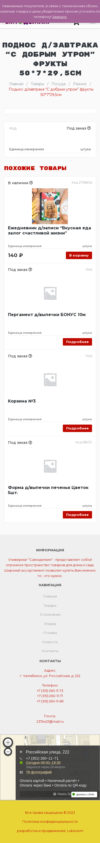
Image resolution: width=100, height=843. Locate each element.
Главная (50, 596)
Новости (50, 642)
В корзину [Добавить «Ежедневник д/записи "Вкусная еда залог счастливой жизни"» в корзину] (79, 255)
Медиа (50, 624)
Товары (50, 605)
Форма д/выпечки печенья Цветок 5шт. (48, 490)
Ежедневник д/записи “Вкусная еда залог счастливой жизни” (49, 231)
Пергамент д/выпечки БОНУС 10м (47, 314)
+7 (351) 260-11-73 (50, 691)
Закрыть (59, 17)
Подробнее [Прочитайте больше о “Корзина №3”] (77, 428)
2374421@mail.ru (50, 721)
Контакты (50, 651)
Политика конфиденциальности (50, 821)
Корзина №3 (22, 401)
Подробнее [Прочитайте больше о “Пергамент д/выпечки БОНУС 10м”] (77, 342)
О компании (50, 614)
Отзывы (50, 633)
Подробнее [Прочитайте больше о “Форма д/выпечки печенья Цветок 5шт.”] (77, 515)
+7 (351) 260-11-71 (50, 696)
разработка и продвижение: (50, 831)
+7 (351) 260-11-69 (50, 701)
